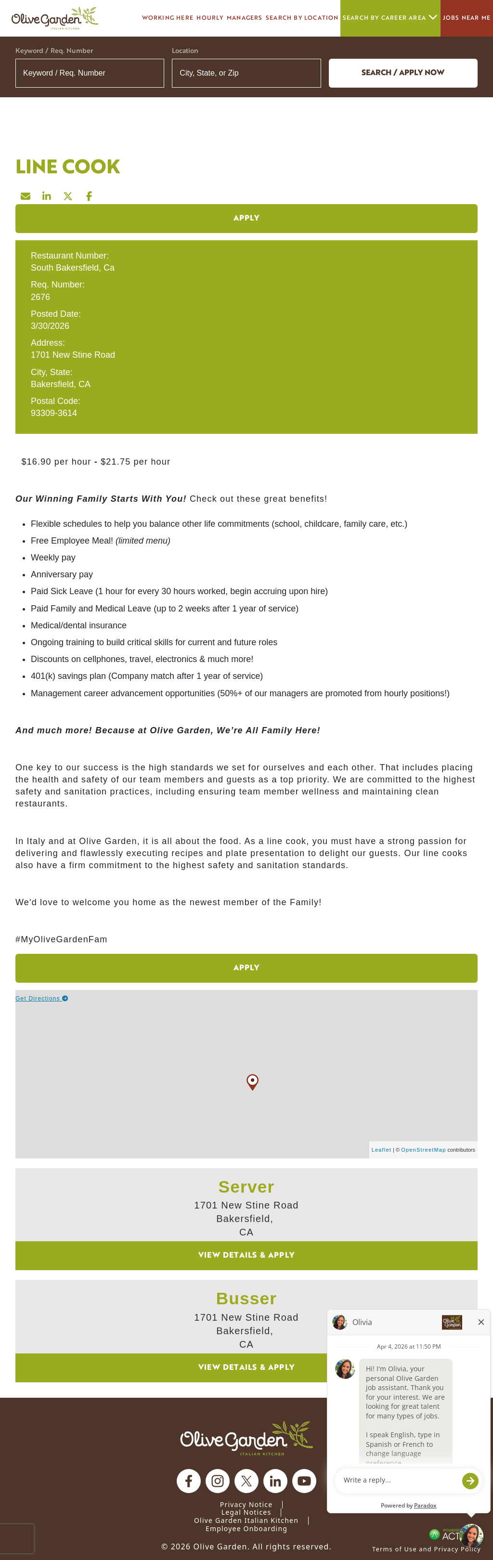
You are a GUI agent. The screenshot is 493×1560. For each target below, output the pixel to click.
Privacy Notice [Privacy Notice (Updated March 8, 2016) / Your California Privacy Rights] (246, 1504)
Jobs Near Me (467, 18)
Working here (168, 18)
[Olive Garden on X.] (246, 1481)
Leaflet (381, 1150)
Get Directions (42, 998)
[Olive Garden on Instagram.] (218, 1481)
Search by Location (302, 18)
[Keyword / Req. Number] (89, 73)
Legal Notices (246, 1512)
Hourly (209, 18)
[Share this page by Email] (26, 194)
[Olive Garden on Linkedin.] (275, 1481)
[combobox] (246, 73)
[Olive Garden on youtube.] (304, 1481)
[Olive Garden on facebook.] (189, 1481)
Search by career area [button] (390, 18)
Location (185, 51)
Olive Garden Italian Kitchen (246, 1520)
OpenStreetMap (423, 1150)
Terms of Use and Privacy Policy (426, 1549)
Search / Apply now (403, 73)
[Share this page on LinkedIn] (47, 194)
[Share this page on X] (68, 194)
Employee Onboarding (246, 1528)
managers (245, 18)
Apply (247, 218)
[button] (307, 73)
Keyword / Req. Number (54, 51)
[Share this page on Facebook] (89, 194)
